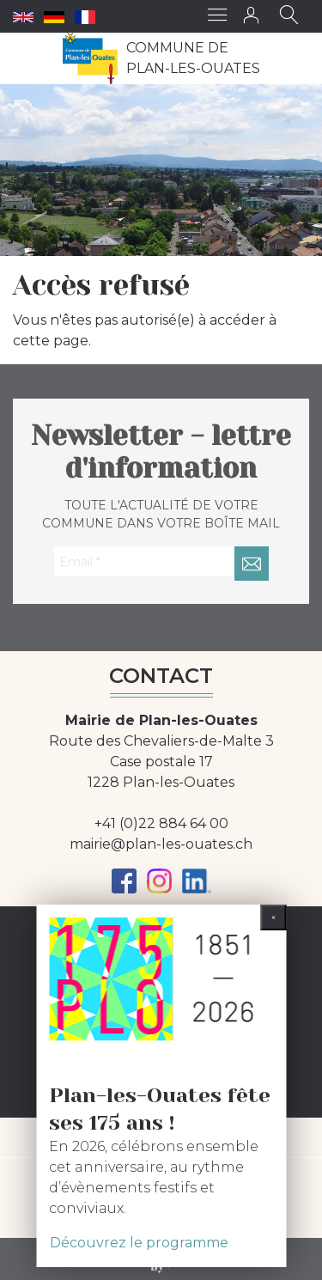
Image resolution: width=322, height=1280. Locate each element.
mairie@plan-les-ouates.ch (161, 844)
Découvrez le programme (139, 1242)
